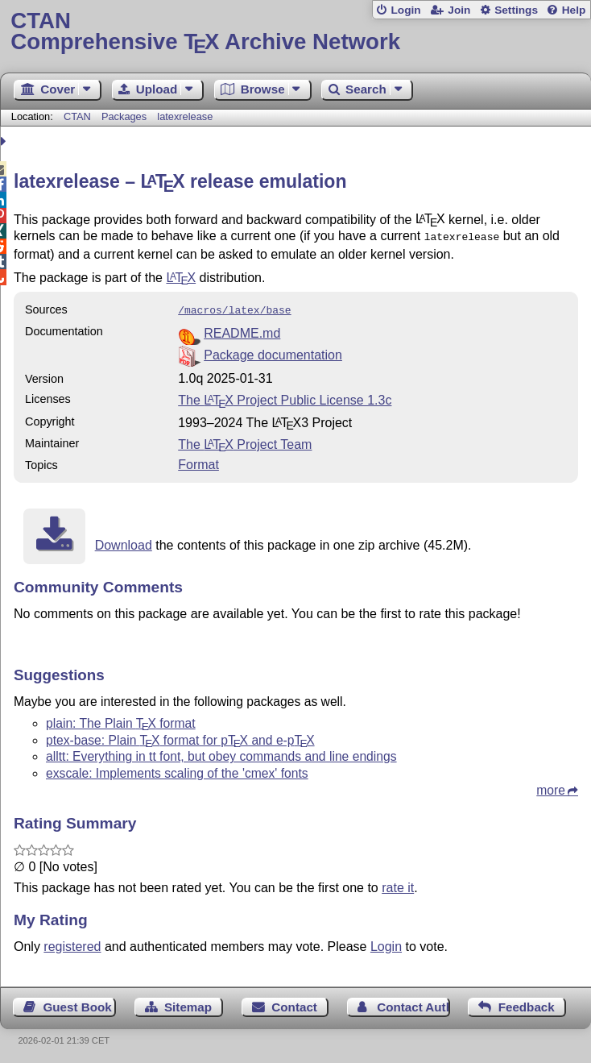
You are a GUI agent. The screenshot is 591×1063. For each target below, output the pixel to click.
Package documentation (273, 352)
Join (459, 10)
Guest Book (77, 1004)
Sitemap (188, 1004)
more (550, 787)
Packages (125, 116)
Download (123, 542)
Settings (516, 10)
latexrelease (185, 116)
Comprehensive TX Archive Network (295, 31)
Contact (294, 1004)
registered (72, 943)
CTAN (77, 116)
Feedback (526, 1004)
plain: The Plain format (121, 720)
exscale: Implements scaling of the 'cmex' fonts (177, 770)
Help (574, 10)
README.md (242, 330)
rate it (398, 884)
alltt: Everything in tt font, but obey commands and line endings (221, 753)
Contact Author (413, 1004)
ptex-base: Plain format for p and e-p (180, 737)
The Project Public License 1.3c (284, 397)
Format (198, 461)
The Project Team (245, 441)
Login (405, 10)
